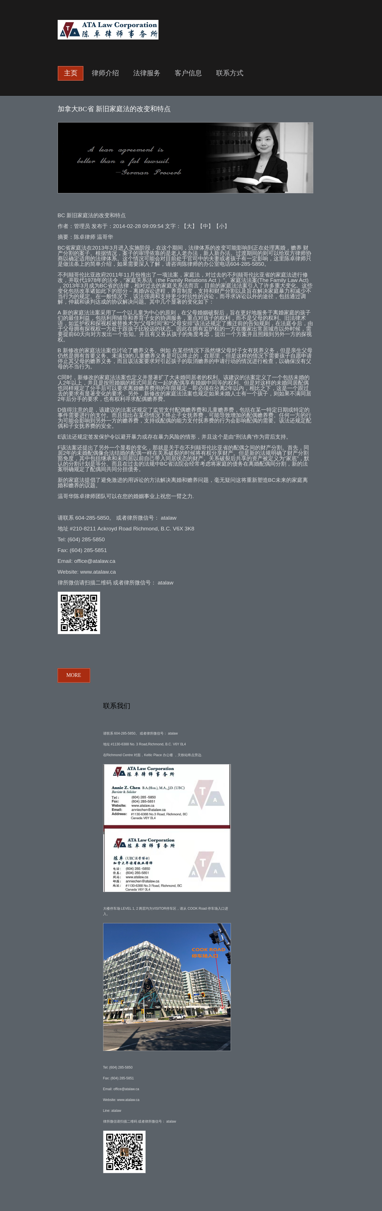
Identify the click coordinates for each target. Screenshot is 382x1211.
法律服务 (146, 73)
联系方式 (229, 73)
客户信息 (188, 73)
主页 (71, 73)
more (73, 675)
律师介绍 (105, 73)
